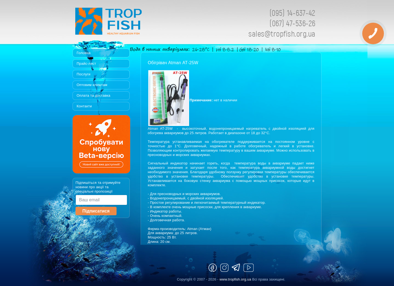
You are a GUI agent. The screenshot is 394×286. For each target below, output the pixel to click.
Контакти (84, 106)
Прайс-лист (86, 63)
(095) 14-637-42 (292, 12)
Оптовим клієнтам (92, 85)
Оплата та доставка (93, 95)
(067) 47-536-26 (292, 23)
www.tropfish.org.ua (235, 279)
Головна (84, 53)
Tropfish (143, 23)
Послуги (84, 74)
